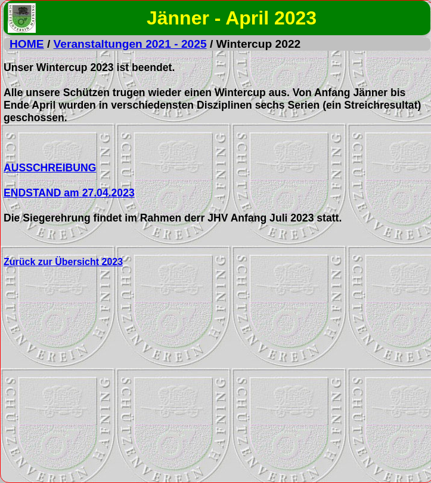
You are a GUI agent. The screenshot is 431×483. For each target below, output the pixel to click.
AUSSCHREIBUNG (50, 168)
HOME (27, 44)
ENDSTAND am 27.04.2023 (69, 193)
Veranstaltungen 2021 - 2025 (130, 44)
